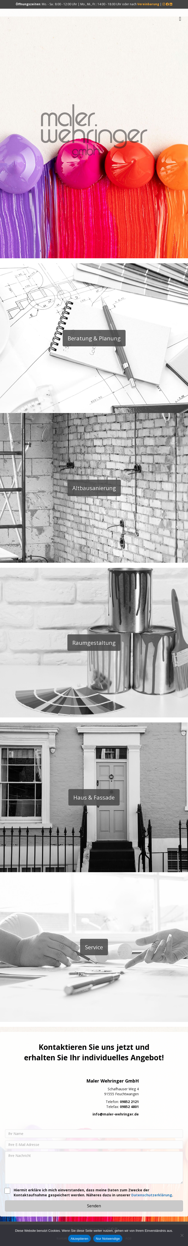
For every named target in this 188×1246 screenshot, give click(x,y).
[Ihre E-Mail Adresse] (94, 1144)
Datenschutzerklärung (151, 1195)
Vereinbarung (148, 4)
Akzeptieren (79, 1239)
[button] (94, 1206)
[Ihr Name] (94, 1133)
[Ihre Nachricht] (94, 1167)
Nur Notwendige (108, 1239)
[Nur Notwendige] (181, 1235)
